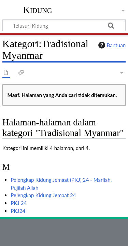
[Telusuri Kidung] (64, 25)
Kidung (37, 10)
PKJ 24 (19, 203)
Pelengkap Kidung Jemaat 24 (43, 195)
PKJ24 (18, 211)
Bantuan (111, 45)
